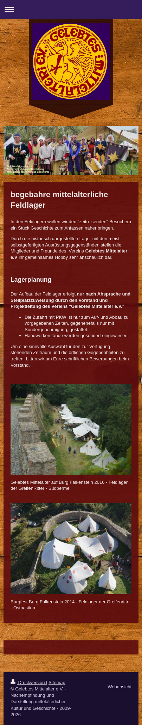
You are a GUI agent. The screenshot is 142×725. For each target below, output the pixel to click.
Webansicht (119, 686)
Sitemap (57, 682)
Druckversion (28, 682)
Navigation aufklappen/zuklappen (71, 9)
